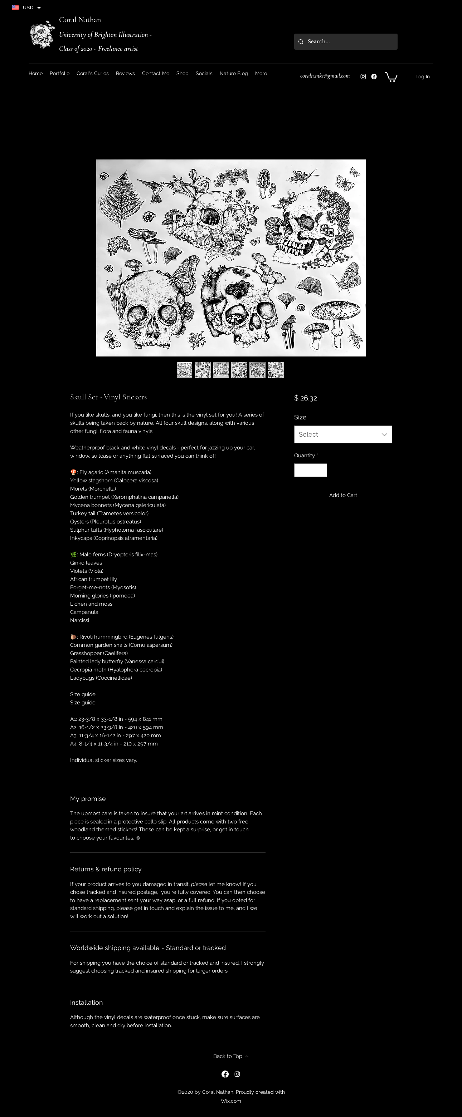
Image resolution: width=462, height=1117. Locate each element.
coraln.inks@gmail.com (325, 75)
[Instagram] (363, 76)
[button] (204, 73)
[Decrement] (300, 470)
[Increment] (321, 470)
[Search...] (345, 42)
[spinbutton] (311, 470)
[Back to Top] (231, 1056)
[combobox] (343, 434)
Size (300, 417)
